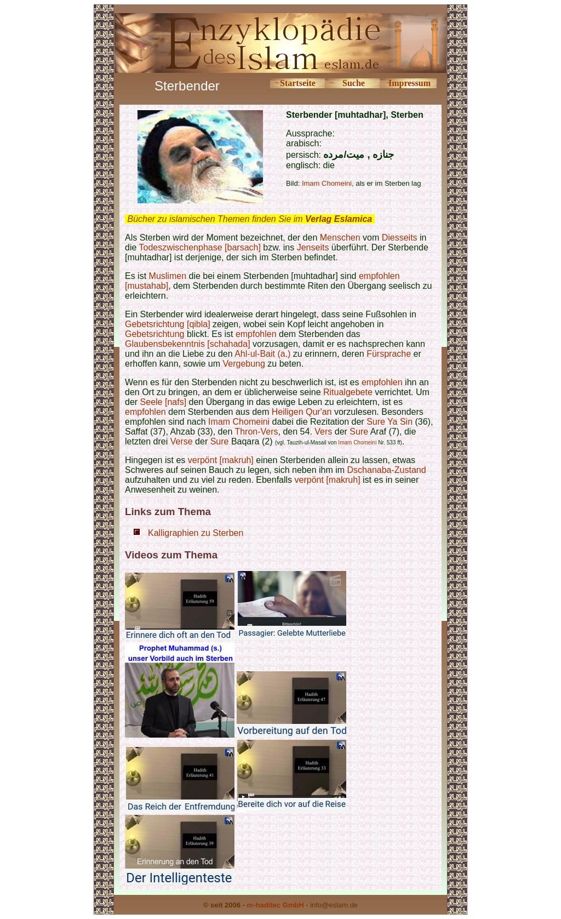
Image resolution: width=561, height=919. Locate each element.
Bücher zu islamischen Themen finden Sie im (249, 219)
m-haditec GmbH (275, 905)
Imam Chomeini (327, 183)
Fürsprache (389, 353)
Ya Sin (400, 421)
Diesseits (399, 237)
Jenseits (313, 247)
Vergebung (243, 363)
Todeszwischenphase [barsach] (200, 247)
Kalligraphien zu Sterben (195, 533)
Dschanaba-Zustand (386, 470)
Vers (323, 431)
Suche (353, 83)
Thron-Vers (256, 431)
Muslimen (167, 276)
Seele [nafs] (163, 402)
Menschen (340, 237)
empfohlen (256, 334)
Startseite (298, 83)
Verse (181, 441)
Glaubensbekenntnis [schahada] (187, 344)
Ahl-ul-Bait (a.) (262, 353)
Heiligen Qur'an (302, 411)
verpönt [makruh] (221, 460)
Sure (377, 421)
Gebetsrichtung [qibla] (167, 324)
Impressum (409, 83)
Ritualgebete (348, 392)
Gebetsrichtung (155, 334)
